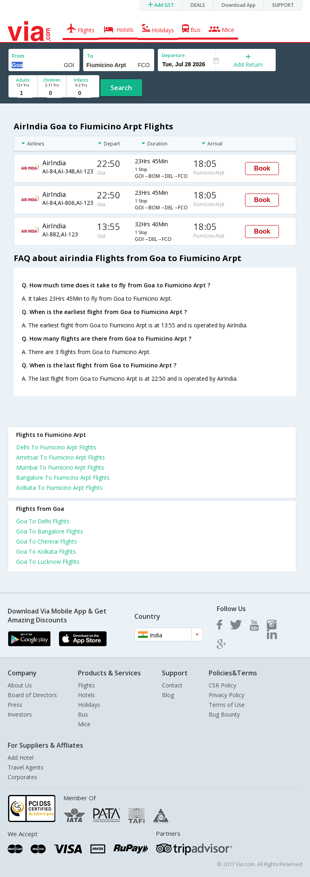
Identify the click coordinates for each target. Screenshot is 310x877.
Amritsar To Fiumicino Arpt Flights (60, 457)
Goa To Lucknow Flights (48, 561)
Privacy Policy (226, 695)
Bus (83, 714)
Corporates (22, 777)
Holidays (89, 704)
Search (121, 87)
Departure (173, 55)
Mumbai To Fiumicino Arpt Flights (60, 467)
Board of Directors (32, 695)
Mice (84, 724)
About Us (20, 685)
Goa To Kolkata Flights (46, 551)
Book (262, 168)
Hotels (86, 695)
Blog (168, 695)
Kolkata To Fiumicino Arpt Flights (59, 487)
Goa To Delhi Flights (42, 521)
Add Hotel (21, 757)
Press (15, 704)
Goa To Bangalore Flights (49, 531)
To (90, 56)
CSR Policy (222, 685)
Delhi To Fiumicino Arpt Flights (56, 447)
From (18, 56)
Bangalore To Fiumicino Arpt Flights (63, 477)
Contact (172, 685)
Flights (86, 685)
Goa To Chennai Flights (46, 541)
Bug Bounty (224, 714)
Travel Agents (26, 767)
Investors (20, 714)
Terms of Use (227, 704)
